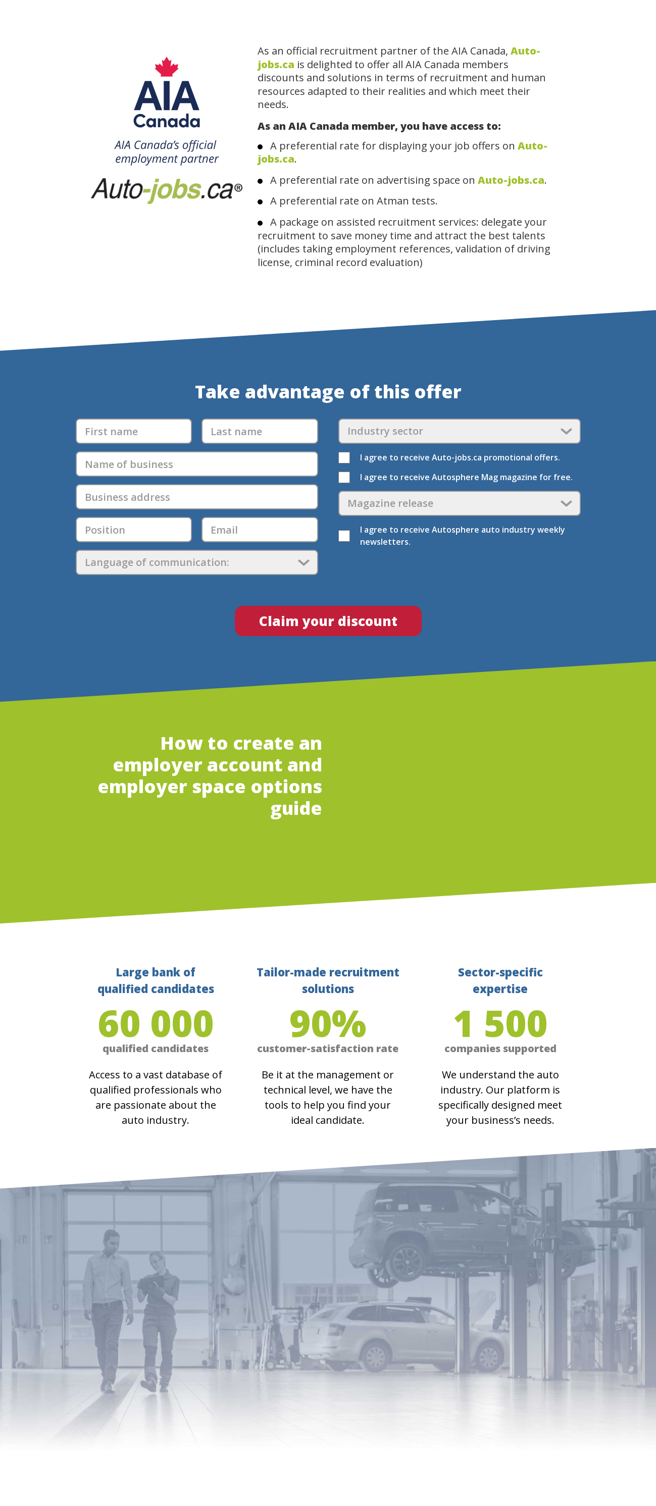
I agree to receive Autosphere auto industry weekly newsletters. (462, 535)
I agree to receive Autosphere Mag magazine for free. (466, 477)
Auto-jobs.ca (511, 180)
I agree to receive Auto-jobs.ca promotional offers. (460, 457)
